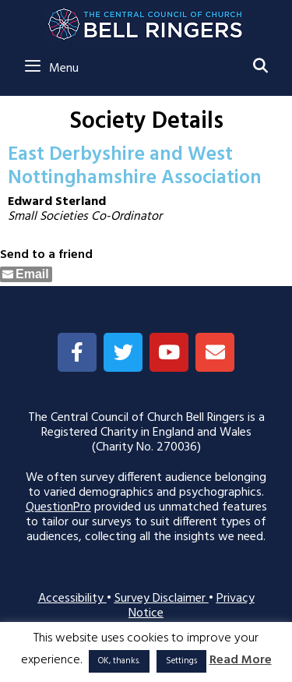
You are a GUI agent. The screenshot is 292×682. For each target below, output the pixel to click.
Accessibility (72, 598)
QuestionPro (58, 507)
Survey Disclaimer (161, 598)
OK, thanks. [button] (119, 661)
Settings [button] (181, 661)
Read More (240, 660)
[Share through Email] (26, 274)
